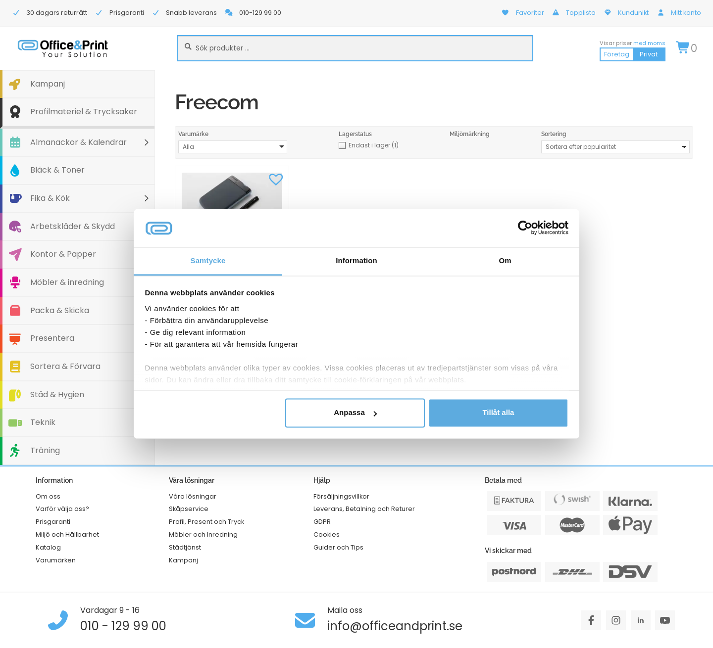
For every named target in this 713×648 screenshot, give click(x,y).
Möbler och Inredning (203, 534)
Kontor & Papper (63, 254)
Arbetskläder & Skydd (72, 226)
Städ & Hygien (57, 394)
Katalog (48, 547)
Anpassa (355, 413)
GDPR (322, 521)
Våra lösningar (192, 496)
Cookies (326, 534)
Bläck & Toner (57, 170)
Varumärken (56, 560)
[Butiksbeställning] (615, 146)
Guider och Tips (338, 547)
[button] (276, 178)
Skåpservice (188, 509)
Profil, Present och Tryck (206, 521)
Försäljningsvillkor (341, 496)
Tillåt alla (498, 413)
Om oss (48, 496)
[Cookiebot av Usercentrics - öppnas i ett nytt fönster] (525, 228)
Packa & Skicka (59, 310)
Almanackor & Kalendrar (78, 142)
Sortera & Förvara (65, 366)
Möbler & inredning (67, 282)
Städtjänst (185, 547)
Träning (45, 450)
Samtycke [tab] (208, 260)
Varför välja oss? (62, 509)
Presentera (52, 338)
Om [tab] (505, 260)
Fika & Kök (50, 198)
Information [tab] (356, 260)
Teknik (42, 422)
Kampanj (47, 84)
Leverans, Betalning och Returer (364, 509)
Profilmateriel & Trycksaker (83, 111)
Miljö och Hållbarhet (67, 534)
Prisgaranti (53, 521)
